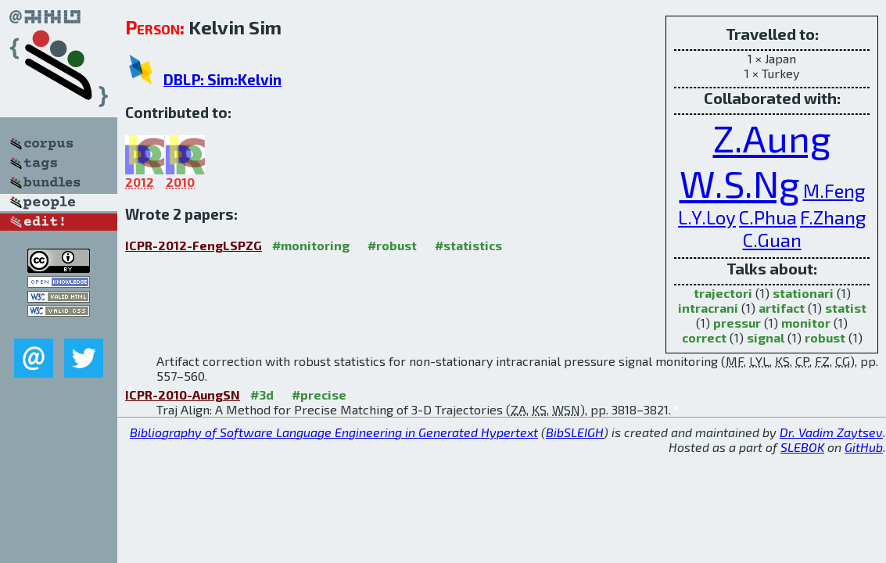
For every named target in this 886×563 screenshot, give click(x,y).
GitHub (864, 446)
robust (825, 337)
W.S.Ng (740, 183)
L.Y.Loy (707, 217)
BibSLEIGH (575, 432)
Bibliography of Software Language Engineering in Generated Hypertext (334, 432)
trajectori (723, 292)
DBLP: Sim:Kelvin (222, 79)
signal (765, 337)
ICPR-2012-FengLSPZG (193, 245)
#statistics (468, 245)
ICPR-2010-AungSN (182, 394)
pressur (737, 322)
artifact (782, 307)
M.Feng (834, 190)
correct (704, 337)
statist (845, 307)
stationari (803, 292)
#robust (392, 245)
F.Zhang (833, 217)
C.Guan (772, 239)
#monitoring (311, 245)
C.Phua (768, 217)
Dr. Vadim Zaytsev (831, 432)
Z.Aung (772, 137)
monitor (805, 322)
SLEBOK (802, 446)
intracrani (708, 307)
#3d (262, 394)
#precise (319, 394)
